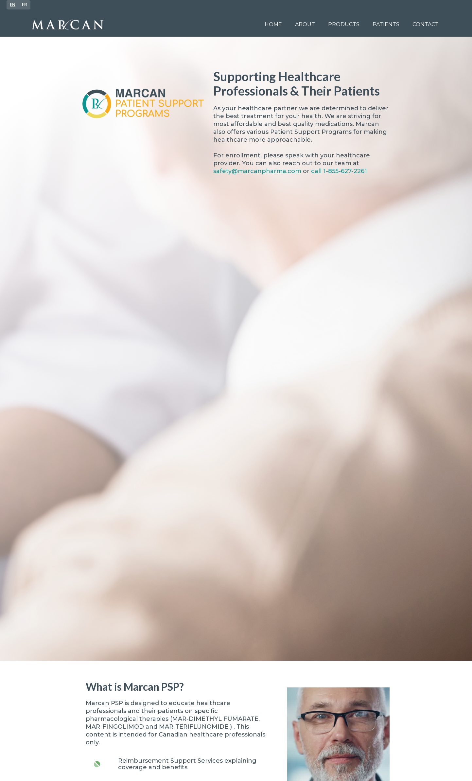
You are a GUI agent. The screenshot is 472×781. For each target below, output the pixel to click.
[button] (386, 24)
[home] (142, 24)
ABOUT (305, 24)
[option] (24, 5)
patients (386, 24)
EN (12, 4)
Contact (425, 24)
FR (24, 4)
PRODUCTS (343, 24)
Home (273, 24)
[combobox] (13, 5)
